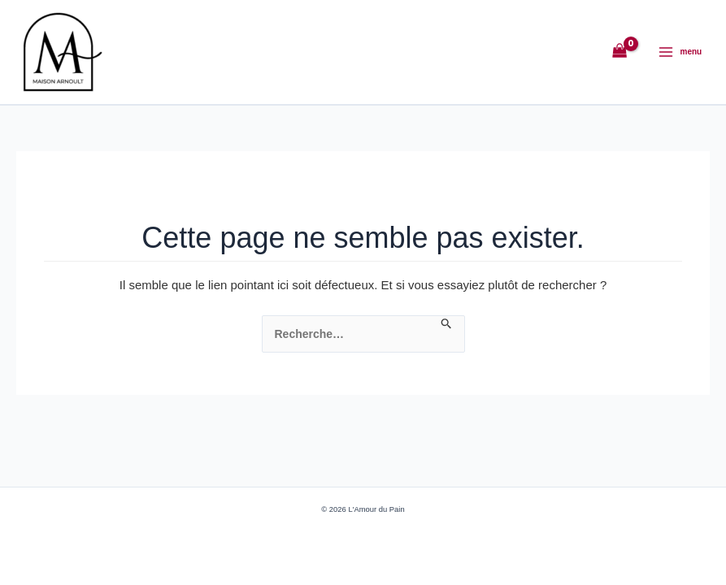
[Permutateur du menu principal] (680, 52)
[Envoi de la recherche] (447, 324)
